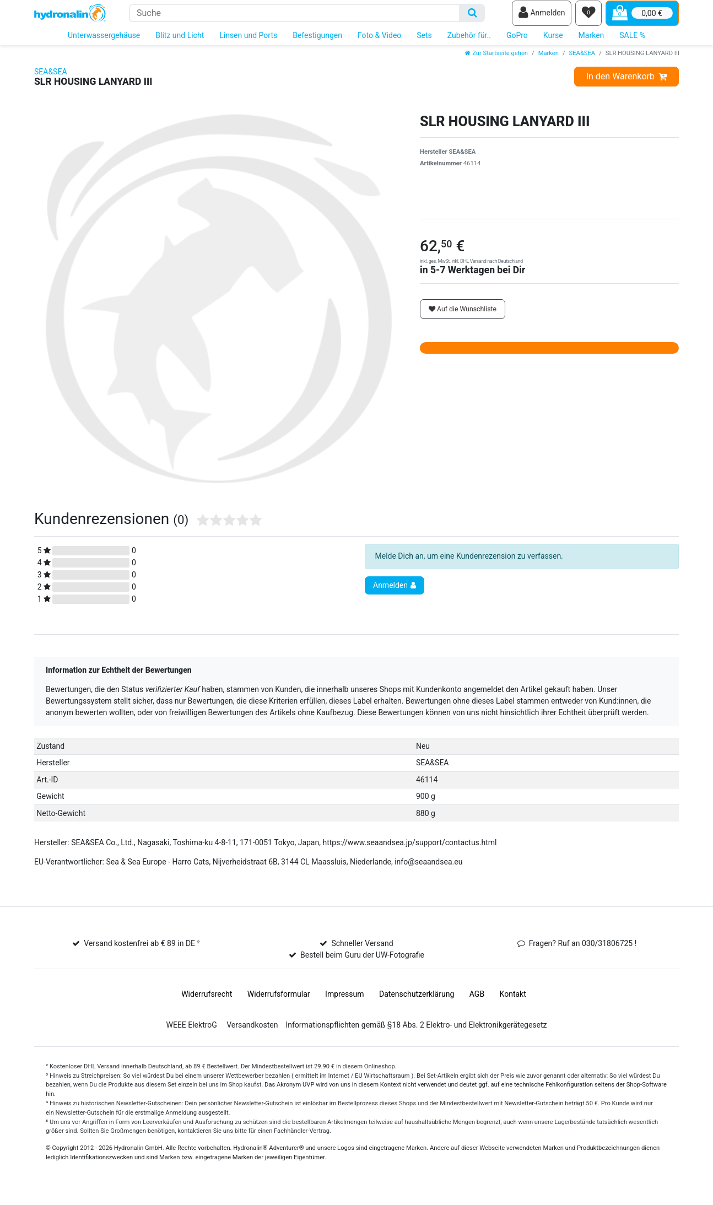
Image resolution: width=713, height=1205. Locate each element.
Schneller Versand (362, 951)
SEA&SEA (582, 60)
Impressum (344, 1001)
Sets (424, 43)
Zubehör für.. (469, 43)
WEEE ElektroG (191, 1032)
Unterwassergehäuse (104, 43)
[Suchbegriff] (294, 17)
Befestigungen (317, 43)
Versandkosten (252, 1032)
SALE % (632, 43)
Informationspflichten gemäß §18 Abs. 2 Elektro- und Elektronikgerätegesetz (416, 1032)
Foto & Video (379, 43)
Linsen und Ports (248, 43)
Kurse (553, 43)
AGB (476, 1001)
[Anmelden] (541, 17)
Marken (591, 43)
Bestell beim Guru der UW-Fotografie (362, 962)
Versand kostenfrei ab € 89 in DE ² (141, 951)
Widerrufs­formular (278, 1001)
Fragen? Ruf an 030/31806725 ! (583, 951)
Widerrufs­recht (206, 1001)
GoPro (517, 43)
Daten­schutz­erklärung (416, 1001)
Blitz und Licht (179, 43)
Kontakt (513, 1001)
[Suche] (472, 17)
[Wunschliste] (588, 17)
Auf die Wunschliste (462, 317)
